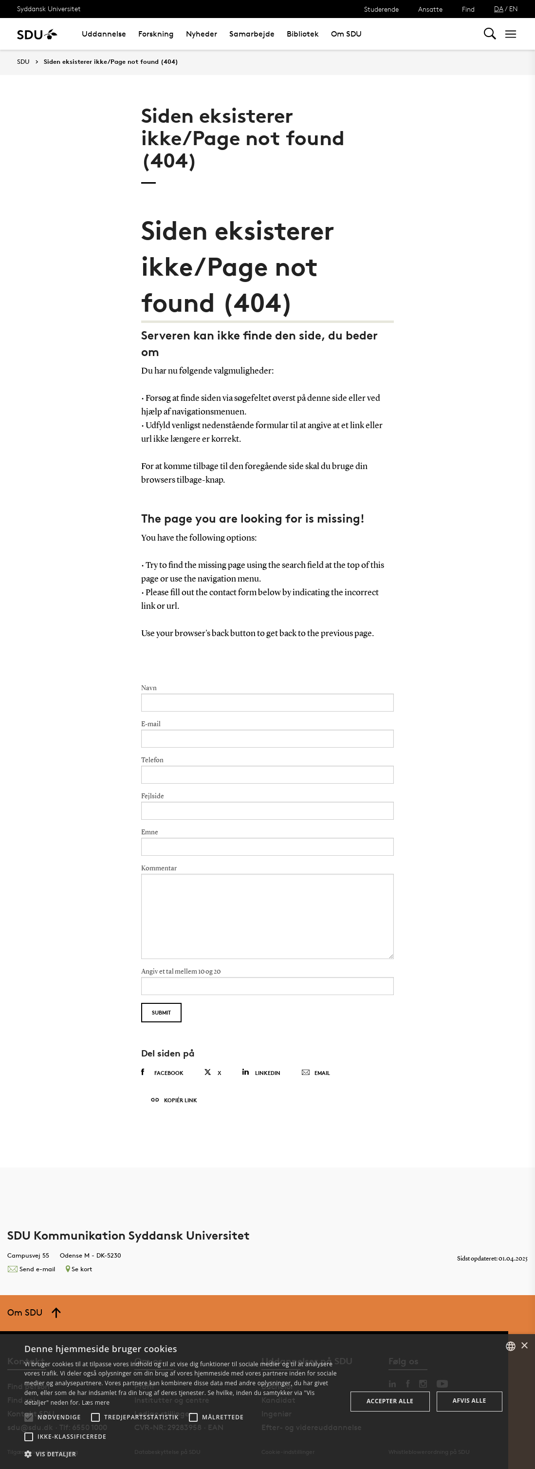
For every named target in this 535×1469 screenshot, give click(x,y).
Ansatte (430, 9)
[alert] (267, 1401)
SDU (23, 61)
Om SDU (346, 33)
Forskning (156, 33)
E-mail (151, 724)
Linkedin (261, 1072)
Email (315, 1073)
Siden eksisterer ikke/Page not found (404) (111, 61)
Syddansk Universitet (49, 8)
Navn (149, 688)
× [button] (524, 1346)
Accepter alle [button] (390, 1401)
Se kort (79, 1269)
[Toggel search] (490, 34)
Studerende (381, 9)
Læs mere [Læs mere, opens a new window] (96, 1402)
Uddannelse (104, 33)
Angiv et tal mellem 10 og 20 (181, 971)
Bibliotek (303, 33)
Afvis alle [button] (469, 1400)
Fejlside (152, 796)
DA (498, 8)
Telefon (152, 760)
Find (468, 9)
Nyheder (201, 33)
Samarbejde (252, 33)
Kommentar (159, 868)
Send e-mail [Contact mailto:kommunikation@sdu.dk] (31, 1269)
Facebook (162, 1072)
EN (513, 8)
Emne (149, 832)
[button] (28, 1417)
